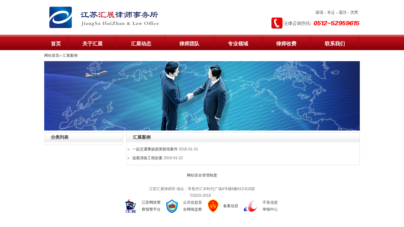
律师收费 (286, 43)
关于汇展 (92, 43)
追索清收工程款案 (147, 158)
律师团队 (189, 43)
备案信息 (230, 206)
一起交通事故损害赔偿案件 (155, 149)
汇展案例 (70, 55)
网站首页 (51, 55)
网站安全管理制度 (202, 175)
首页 (56, 43)
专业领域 (238, 43)
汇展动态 (141, 43)
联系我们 (335, 43)
